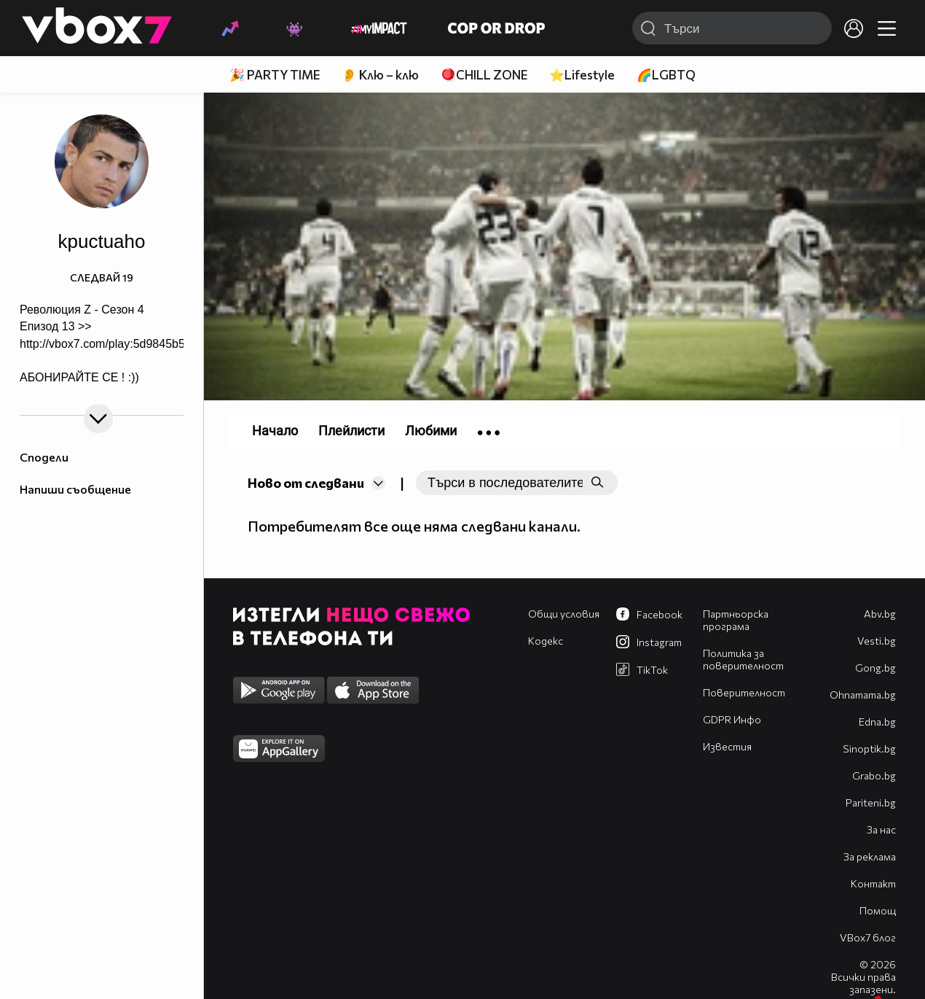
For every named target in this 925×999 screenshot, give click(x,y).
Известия (727, 746)
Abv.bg (880, 613)
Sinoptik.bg (869, 748)
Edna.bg (877, 721)
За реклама (869, 856)
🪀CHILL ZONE (484, 74)
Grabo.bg (874, 775)
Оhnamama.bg (863, 694)
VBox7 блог (868, 937)
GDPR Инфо (732, 719)
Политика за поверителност (743, 659)
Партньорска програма (735, 619)
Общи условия (563, 613)
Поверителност (744, 692)
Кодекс (545, 640)
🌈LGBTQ (666, 74)
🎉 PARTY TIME (274, 74)
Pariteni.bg (871, 802)
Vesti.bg (876, 640)
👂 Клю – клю (380, 74)
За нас (881, 829)
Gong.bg (875, 667)
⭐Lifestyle (582, 74)
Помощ (877, 910)
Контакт (873, 883)
